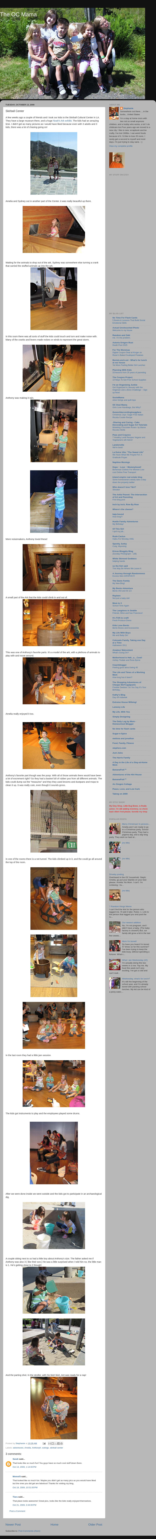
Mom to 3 (117, 603)
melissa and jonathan (123, 738)
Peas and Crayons (121, 435)
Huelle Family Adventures (125, 521)
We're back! (117, 447)
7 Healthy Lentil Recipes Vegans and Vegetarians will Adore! (128, 438)
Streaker (116, 489)
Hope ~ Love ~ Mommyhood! (126, 467)
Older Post (95, 1524)
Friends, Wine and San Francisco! (127, 613)
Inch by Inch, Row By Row (125, 504)
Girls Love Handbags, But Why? (126, 407)
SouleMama (118, 397)
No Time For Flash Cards (124, 318)
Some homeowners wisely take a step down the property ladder (129, 480)
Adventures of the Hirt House (127, 774)
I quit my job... (118, 531)
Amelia (27, 1448)
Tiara (15, 1497)
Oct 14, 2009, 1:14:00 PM (24, 1467)
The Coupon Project (122, 377)
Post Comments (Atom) (29, 1531)
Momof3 (17, 1476)
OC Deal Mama (119, 405)
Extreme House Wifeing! (124, 702)
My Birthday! (118, 524)
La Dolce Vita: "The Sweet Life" (128, 452)
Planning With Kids (122, 370)
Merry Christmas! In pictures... (136, 824)
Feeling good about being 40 (125, 667)
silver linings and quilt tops (124, 400)
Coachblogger (119, 665)
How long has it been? (122, 677)
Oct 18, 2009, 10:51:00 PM (25, 1487)
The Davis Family (121, 581)
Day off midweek (119, 697)
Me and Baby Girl (120, 635)
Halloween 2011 (119, 645)
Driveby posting (116, 874)
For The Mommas (121, 350)
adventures (18, 1448)
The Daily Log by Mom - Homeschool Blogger (124, 722)
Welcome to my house (122, 330)
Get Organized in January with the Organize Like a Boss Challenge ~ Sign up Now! (129, 390)
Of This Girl (118, 529)
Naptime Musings (121, 462)
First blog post (118, 499)
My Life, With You (121, 712)
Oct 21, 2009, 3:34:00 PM (24, 1505)
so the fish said (120, 566)
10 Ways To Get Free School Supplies (129, 380)
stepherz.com (119, 748)
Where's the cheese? (122, 509)
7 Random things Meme (120, 906)
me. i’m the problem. (121, 338)
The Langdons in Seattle (124, 610)
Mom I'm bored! (129, 941)
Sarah (16, 1459)
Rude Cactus (118, 536)
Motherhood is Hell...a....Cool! (127, 657)
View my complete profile (121, 146)
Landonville (118, 445)
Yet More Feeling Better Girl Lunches (128, 365)
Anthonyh (36, 1448)
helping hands (118, 561)
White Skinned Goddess (124, 558)
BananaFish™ (119, 770)
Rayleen (116, 595)
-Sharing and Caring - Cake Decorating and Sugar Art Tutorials (129, 423)
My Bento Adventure (122, 588)
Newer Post (13, 1524)
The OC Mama (18, 14)
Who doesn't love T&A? (124, 487)
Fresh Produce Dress (121, 620)
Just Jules (117, 753)
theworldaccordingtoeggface (126, 412)
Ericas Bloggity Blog (122, 551)
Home (54, 1524)
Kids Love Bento (120, 625)
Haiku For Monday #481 (123, 539)
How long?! (117, 517)
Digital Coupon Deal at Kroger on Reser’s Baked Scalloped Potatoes (127, 353)
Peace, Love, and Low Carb (126, 789)
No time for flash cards (123, 729)
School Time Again (120, 605)
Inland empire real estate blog (127, 477)
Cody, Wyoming (119, 546)
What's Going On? (120, 652)
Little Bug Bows (130, 806)
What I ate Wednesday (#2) (135, 960)
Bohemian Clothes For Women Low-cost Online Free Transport (128, 470)
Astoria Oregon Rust (122, 342)
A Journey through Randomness (128, 573)
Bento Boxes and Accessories (125, 628)
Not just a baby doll (120, 598)
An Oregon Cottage (122, 784)
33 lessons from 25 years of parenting (129, 372)
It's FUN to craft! (120, 618)
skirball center (56, 1448)
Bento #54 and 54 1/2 (122, 591)
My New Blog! (118, 583)
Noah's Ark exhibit (62, 120)
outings (45, 1448)
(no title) (126, 843)
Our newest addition (131, 922)
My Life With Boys (121, 633)
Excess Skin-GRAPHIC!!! (123, 576)
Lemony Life (118, 707)
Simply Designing (121, 717)
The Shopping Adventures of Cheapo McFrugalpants (126, 683)
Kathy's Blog (118, 695)
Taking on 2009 (120, 794)
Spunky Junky (119, 544)
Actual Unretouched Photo (125, 328)
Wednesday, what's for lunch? (136, 979)
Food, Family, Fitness (123, 743)
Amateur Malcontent (122, 650)
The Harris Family (121, 758)
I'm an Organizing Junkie (124, 385)
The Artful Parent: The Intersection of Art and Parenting (129, 495)
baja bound (118, 514)
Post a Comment (17, 1511)
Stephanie (128, 108)
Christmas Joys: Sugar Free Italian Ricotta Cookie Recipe (127, 416)
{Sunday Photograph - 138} (124, 554)
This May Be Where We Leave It (126, 568)
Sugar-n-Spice (119, 733)
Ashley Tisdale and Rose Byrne (126, 660)
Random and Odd (121, 335)
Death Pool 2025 (119, 345)
